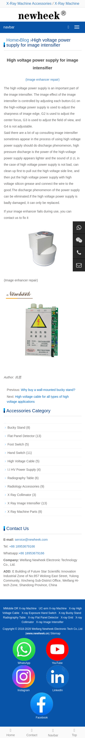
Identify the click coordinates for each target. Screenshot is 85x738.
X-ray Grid (67, 617)
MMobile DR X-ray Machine (19, 608)
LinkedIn (57, 678)
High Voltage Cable (21, 461)
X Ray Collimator (19, 495)
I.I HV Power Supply (21, 469)
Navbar (53, 732)
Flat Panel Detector (21, 436)
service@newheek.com (31, 539)
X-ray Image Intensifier (49, 622)
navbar (9, 27)
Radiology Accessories (23, 486)
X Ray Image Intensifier (24, 503)
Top (74, 732)
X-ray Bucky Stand (70, 613)
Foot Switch (15, 444)
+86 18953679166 (21, 546)
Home (12, 40)
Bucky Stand (16, 427)
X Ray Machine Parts (22, 511)
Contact (32, 732)
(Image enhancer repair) (42, 79)
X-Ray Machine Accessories (28, 3)
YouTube (57, 651)
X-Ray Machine (67, 3)
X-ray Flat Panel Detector (43, 617)
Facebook (41, 706)
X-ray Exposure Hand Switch (39, 613)
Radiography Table (20, 478)
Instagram (23, 678)
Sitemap (55, 633)
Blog (24, 40)
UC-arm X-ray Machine (53, 608)
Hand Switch (16, 453)
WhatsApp (24, 651)
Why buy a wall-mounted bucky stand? (48, 390)
